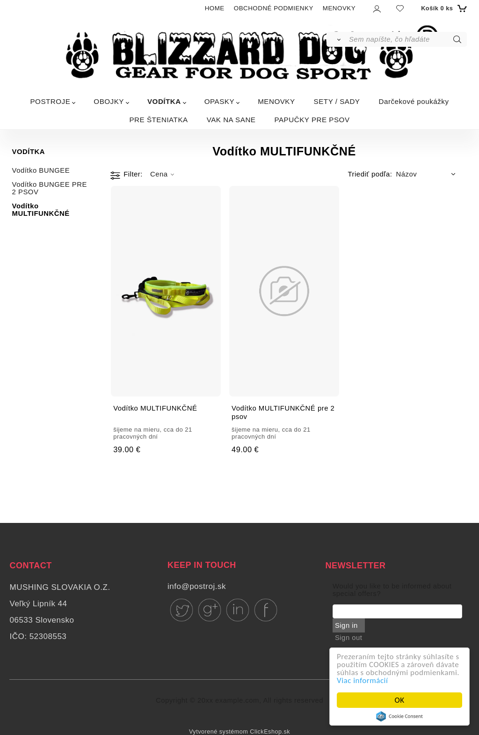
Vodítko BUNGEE (41, 170)
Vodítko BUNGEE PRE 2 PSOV (49, 188)
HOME (215, 8)
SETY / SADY (337, 101)
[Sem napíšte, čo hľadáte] (407, 39)
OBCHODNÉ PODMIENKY (273, 8)
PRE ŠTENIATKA (158, 120)
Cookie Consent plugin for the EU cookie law (399, 716)
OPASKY (219, 101)
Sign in (346, 625)
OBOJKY (109, 101)
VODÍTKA (164, 101)
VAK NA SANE (231, 120)
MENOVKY (339, 8)
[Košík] (443, 8)
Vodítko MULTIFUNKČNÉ (41, 209)
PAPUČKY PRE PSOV (311, 120)
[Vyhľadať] (337, 39)
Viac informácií (362, 680)
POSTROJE (50, 101)
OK (400, 700)
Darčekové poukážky (414, 101)
